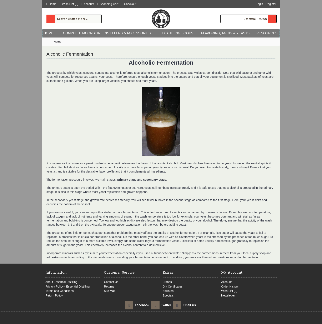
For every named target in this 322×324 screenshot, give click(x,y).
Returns (109, 286)
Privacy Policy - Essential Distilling (67, 286)
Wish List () (229, 291)
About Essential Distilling (61, 282)
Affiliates (168, 291)
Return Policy (54, 295)
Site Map (109, 291)
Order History (229, 286)
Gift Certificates (173, 286)
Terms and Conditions (59, 291)
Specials (168, 295)
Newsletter (228, 295)
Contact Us (111, 282)
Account (226, 282)
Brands (167, 282)
